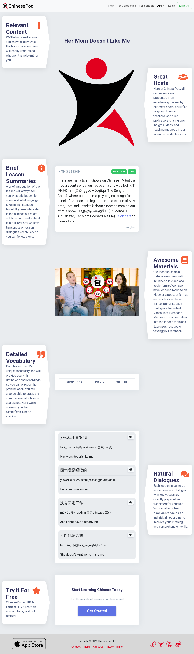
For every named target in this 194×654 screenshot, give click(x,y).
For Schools (146, 5)
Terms (119, 646)
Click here (124, 216)
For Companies (126, 5)
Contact (76, 646)
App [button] (161, 5)
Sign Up (184, 6)
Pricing (87, 646)
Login (171, 5)
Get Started (97, 611)
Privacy (110, 646)
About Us (98, 646)
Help (111, 5)
